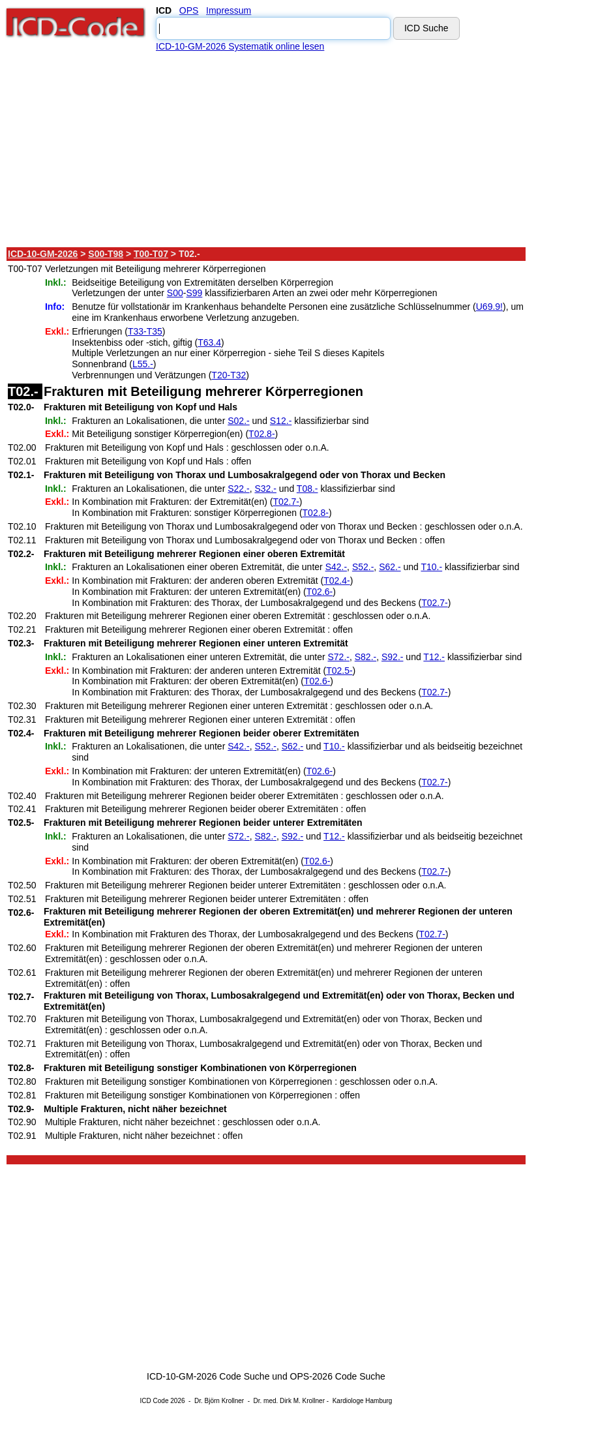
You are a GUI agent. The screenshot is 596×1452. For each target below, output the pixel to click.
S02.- (238, 421)
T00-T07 (151, 254)
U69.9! (489, 306)
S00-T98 (105, 254)
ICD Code (154, 1400)
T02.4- (336, 580)
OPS (189, 10)
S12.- (280, 421)
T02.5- (339, 670)
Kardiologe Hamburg (363, 1400)
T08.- (307, 488)
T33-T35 (145, 331)
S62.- (389, 567)
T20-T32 (228, 375)
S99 (194, 293)
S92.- (392, 657)
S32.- (265, 488)
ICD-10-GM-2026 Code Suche (208, 1376)
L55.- (142, 364)
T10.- (431, 567)
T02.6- (319, 591)
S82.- (365, 657)
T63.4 (209, 342)
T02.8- (261, 434)
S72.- (339, 657)
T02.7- (286, 501)
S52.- (363, 567)
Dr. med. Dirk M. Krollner (289, 1400)
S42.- (336, 567)
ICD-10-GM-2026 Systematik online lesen (240, 46)
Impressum (228, 10)
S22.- (238, 488)
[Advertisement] (266, 149)
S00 (175, 293)
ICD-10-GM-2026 (43, 254)
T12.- (434, 657)
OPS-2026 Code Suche (337, 1376)
